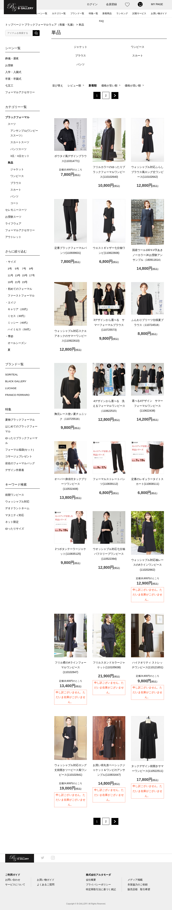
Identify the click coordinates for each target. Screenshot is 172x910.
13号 (17, 275)
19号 (10, 282)
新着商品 (107, 13)
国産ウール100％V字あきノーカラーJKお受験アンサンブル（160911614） (147, 254)
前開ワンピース (14, 494)
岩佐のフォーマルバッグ (20, 463)
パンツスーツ (18, 149)
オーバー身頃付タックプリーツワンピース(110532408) (70, 483)
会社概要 (91, 879)
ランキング (122, 13)
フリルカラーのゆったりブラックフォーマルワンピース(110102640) (109, 171)
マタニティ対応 (14, 515)
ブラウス (15, 183)
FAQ (101, 21)
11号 (10, 275)
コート (14, 203)
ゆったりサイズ (14, 528)
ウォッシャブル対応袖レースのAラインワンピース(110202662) (147, 564)
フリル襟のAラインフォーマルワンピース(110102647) (70, 667)
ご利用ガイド (12, 874)
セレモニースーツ (16, 209)
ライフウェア (13, 223)
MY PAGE (157, 4)
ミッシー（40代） (18, 322)
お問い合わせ (12, 879)
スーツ (12, 124)
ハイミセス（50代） (20, 329)
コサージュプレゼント (18, 456)
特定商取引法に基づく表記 (101, 889)
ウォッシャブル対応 (17, 501)
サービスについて (15, 884)
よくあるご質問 (45, 884)
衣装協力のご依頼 (138, 884)
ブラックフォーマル (17, 117)
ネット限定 (12, 522)
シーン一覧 (41, 13)
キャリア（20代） (18, 309)
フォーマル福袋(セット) (19, 449)
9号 (31, 268)
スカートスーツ (19, 142)
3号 (10, 268)
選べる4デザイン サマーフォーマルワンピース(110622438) (147, 405)
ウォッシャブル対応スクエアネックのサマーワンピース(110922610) (70, 335)
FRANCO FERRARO (17, 395)
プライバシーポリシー (98, 884)
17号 (32, 275)
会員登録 (111, 4)
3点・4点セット (19, 155)
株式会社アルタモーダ (98, 874)
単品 (10, 162)
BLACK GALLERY (15, 381)
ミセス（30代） (17, 316)
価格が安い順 (109, 85)
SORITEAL (11, 374)
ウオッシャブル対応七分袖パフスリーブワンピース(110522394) (109, 553)
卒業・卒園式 (13, 78)
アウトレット (13, 237)
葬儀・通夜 (12, 58)
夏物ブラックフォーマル (20, 419)
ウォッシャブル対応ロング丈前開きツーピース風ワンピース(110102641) (70, 770)
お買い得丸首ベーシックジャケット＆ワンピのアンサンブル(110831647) (109, 770)
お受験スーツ (13, 216)
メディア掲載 (135, 879)
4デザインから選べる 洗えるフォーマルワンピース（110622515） (109, 405)
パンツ (14, 196)
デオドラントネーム (17, 508)
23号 (24, 282)
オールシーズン (17, 343)
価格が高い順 (133, 85)
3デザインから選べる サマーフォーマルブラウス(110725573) (109, 324)
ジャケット (17, 169)
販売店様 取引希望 (139, 889)
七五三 (9, 85)
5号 (17, 268)
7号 (24, 268)
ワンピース (17, 176)
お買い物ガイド (159, 13)
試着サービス (139, 13)
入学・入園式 (13, 72)
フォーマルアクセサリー (20, 92)
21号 (17, 282)
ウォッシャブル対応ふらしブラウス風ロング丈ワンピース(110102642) (147, 171)
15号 (24, 275)
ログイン (92, 4)
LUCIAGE (11, 388)
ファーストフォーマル (21, 295)
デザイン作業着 (14, 470)
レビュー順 (74, 85)
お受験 (9, 65)
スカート (15, 189)
